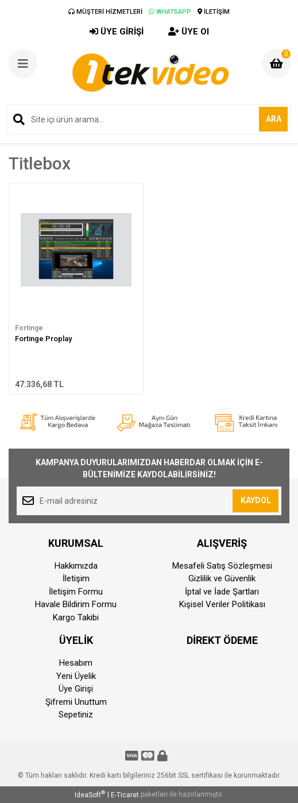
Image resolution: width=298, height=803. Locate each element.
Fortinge (29, 328)
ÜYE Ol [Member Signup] (188, 31)
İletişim (76, 578)
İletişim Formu (76, 591)
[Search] (149, 119)
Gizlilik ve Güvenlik (222, 578)
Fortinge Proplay (43, 338)
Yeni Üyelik (76, 676)
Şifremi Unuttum (76, 702)
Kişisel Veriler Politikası (222, 604)
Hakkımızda (76, 566)
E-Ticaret (125, 795)
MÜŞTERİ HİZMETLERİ (105, 12)
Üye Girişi (76, 689)
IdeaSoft (90, 794)
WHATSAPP (170, 12)
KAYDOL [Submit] (256, 500)
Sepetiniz (76, 714)
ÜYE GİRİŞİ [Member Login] (117, 31)
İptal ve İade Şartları (222, 591)
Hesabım (75, 663)
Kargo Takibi (76, 617)
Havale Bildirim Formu (76, 604)
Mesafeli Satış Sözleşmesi (222, 566)
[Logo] (150, 72)
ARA (273, 118)
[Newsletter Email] (149, 501)
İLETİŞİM (214, 12)
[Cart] (276, 63)
